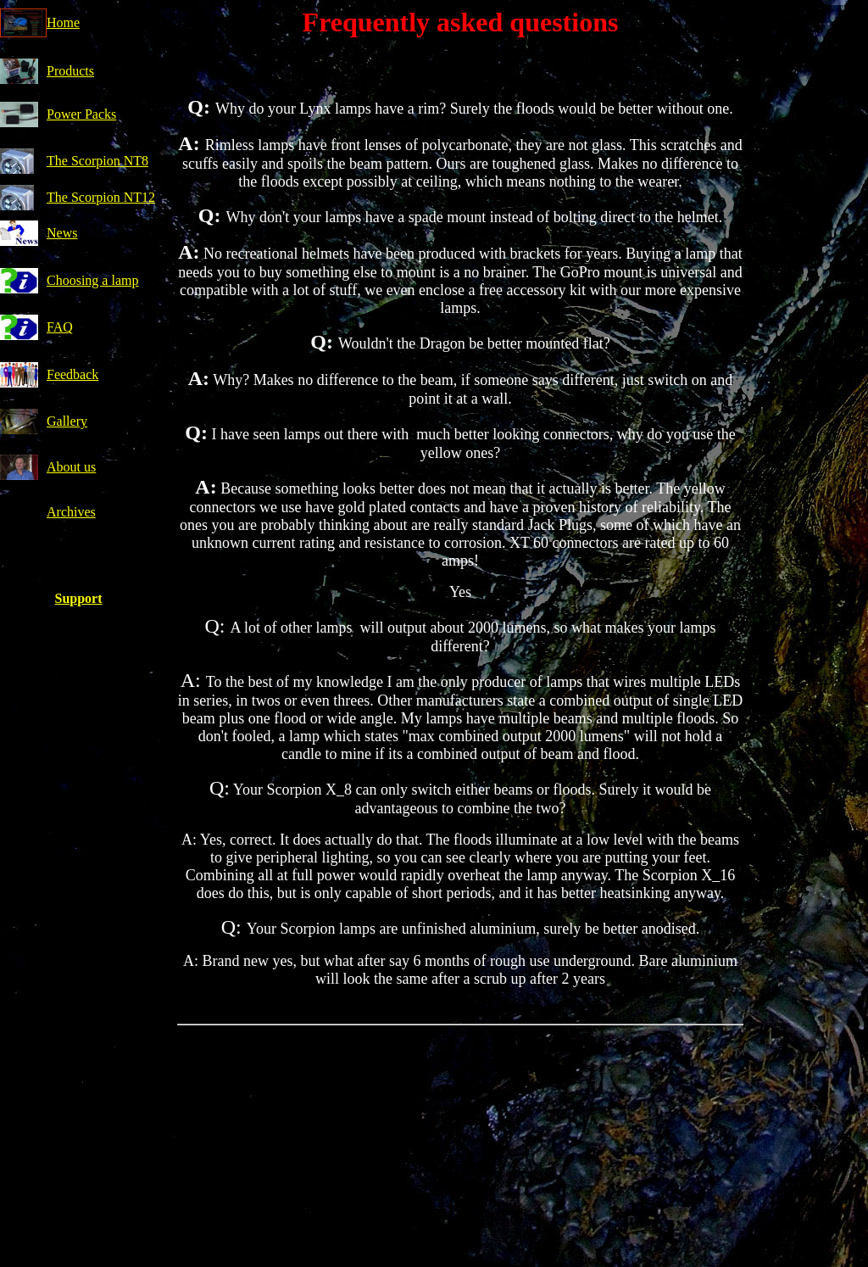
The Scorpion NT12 (101, 197)
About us (71, 467)
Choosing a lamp (92, 280)
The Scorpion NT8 (97, 160)
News (62, 233)
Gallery (67, 421)
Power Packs (81, 114)
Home (63, 22)
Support (78, 598)
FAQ (60, 327)
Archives (71, 512)
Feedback (72, 374)
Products (70, 71)
